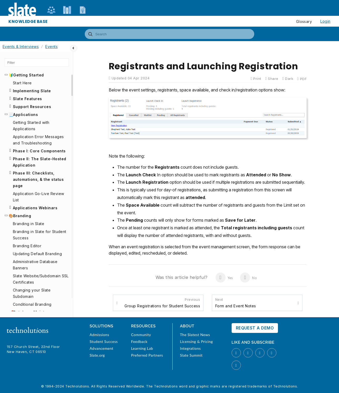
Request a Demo (255, 328)
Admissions (99, 334)
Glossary (304, 21)
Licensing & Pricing (196, 341)
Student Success (104, 341)
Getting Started (28, 75)
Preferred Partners (147, 355)
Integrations (190, 348)
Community (141, 334)
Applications (25, 114)
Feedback (139, 341)
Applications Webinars (35, 208)
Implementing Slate (32, 91)
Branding (22, 216)
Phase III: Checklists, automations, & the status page (38, 179)
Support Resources (32, 106)
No (248, 278)
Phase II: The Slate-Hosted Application (39, 162)
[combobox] (169, 34)
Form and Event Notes (235, 302)
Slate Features (27, 98)
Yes (224, 278)
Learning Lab (142, 348)
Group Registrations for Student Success (162, 302)
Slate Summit (191, 355)
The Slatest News (195, 334)
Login (325, 21)
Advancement (101, 348)
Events (51, 46)
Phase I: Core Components (39, 151)
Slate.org (97, 355)
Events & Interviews (21, 46)
